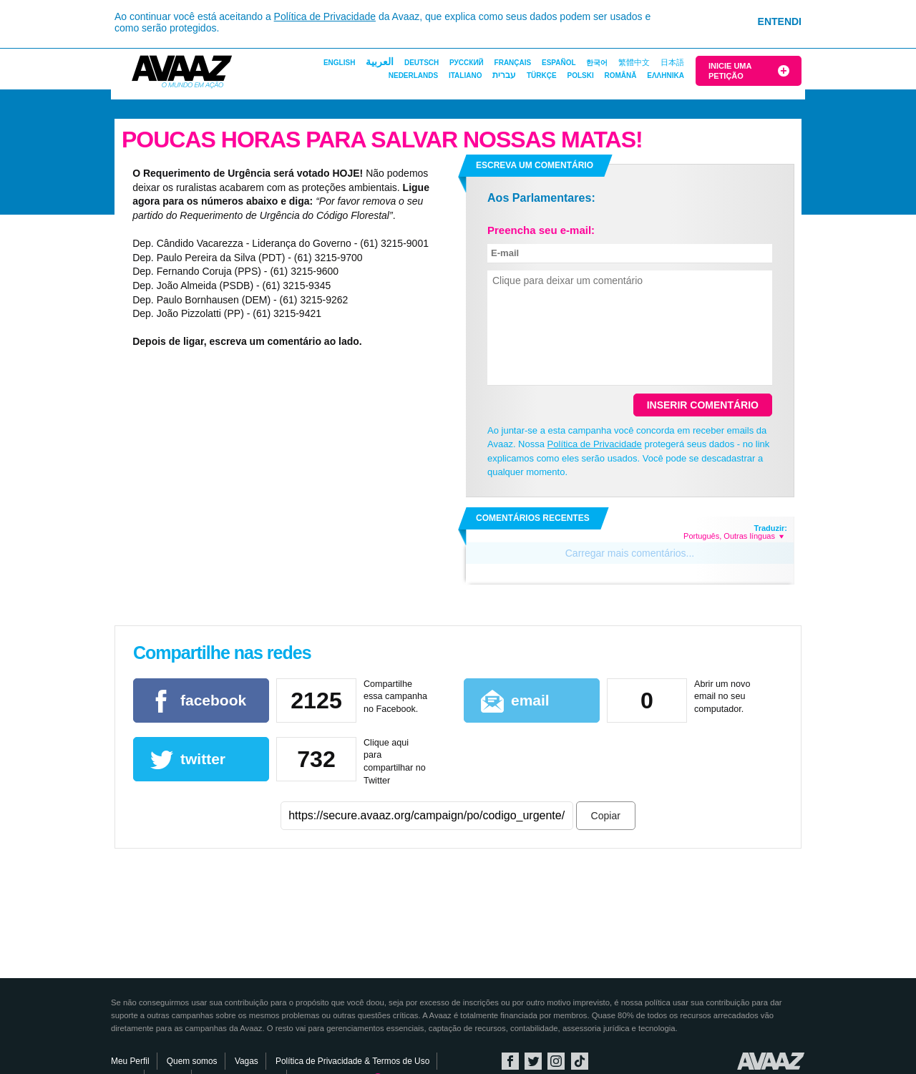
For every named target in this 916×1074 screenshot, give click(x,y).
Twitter (533, 1061)
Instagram (556, 1061)
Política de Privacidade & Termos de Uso (352, 1061)
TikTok (579, 1061)
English (339, 63)
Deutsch (421, 63)
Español (559, 63)
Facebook (510, 1061)
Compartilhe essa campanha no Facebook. (395, 696)
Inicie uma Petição (729, 71)
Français (513, 63)
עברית (504, 75)
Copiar (605, 815)
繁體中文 (634, 62)
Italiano (465, 75)
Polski (580, 75)
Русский (466, 63)
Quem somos (192, 1061)
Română (620, 75)
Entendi (780, 21)
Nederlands (413, 75)
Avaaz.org (771, 1061)
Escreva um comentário (534, 165)
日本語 (672, 62)
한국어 (597, 63)
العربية (380, 61)
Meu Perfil (130, 1061)
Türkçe (542, 75)
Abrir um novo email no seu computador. (722, 696)
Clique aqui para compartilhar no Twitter (395, 762)
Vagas (246, 1061)
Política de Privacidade (325, 16)
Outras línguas (753, 536)
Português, (702, 536)
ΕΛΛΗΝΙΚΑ (665, 75)
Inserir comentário (703, 405)
